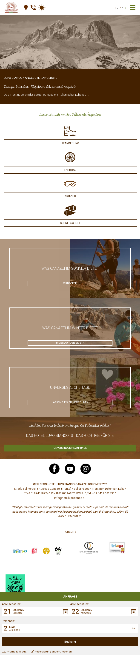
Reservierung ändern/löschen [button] (51, 651)
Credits (70, 531)
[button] (36, 611)
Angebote (32, 77)
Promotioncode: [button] (14, 651)
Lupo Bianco (13, 77)
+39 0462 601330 (103, 493)
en (120, 8)
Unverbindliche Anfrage (70, 447)
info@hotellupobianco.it (69, 498)
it (115, 8)
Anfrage (70, 596)
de (125, 8)
